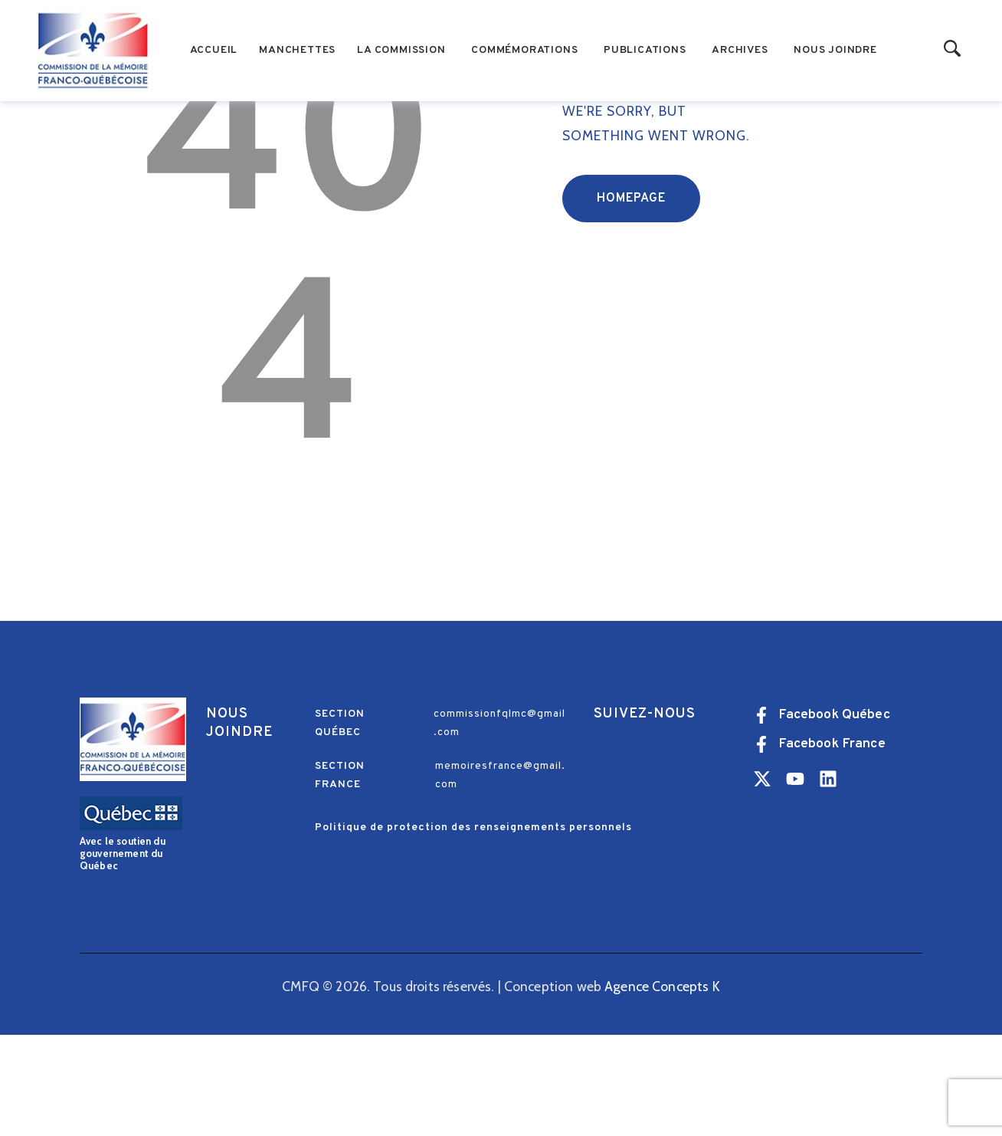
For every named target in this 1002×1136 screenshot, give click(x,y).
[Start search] (952, 49)
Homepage (631, 299)
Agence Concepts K (662, 1087)
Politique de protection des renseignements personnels (473, 928)
